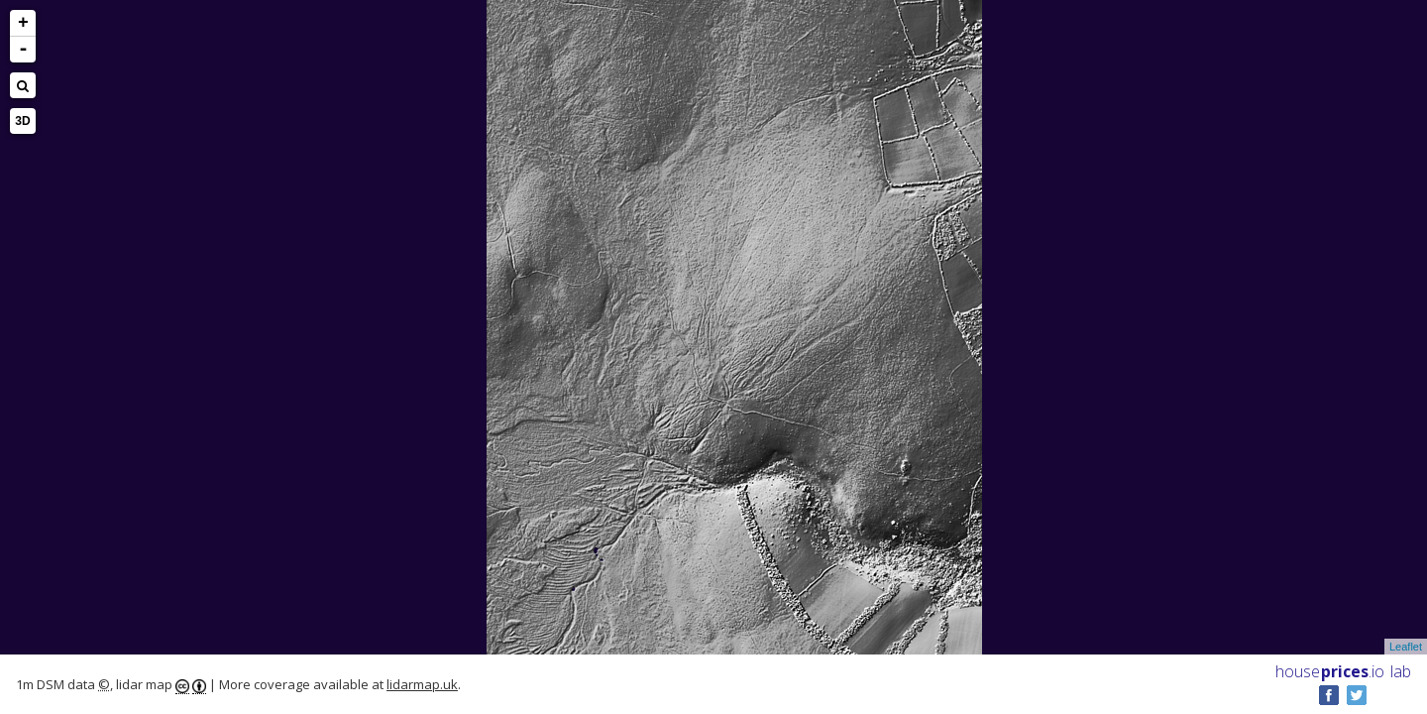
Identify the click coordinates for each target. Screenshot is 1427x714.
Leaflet (1405, 647)
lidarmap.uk (422, 684)
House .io (1329, 671)
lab (1400, 671)
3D (22, 121)
